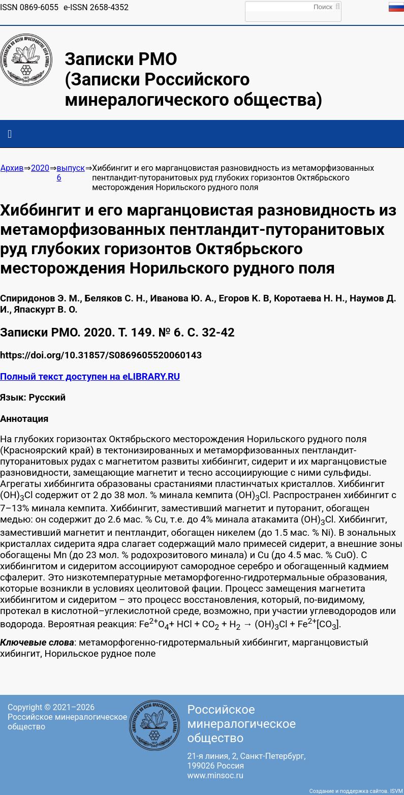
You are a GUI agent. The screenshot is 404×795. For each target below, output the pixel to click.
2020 (40, 168)
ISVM (396, 791)
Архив (12, 168)
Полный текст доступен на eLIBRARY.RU (90, 376)
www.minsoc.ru (215, 775)
